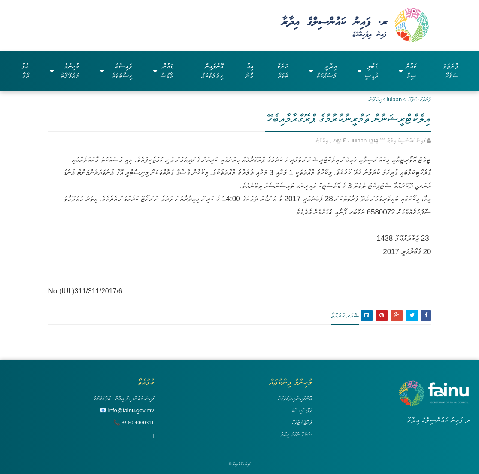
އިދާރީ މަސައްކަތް (323, 71)
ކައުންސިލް (407, 71)
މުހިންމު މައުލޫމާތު (64, 71)
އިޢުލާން (375, 99)
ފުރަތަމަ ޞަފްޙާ (420, 99)
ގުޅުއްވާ (25, 71)
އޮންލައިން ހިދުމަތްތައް (212, 71)
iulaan (394, 99)
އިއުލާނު (249, 71)
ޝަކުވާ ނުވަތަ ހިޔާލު (296, 434)
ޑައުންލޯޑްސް (163, 71)
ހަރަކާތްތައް (282, 71)
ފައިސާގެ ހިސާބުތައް (116, 71)
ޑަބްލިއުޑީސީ (368, 71)
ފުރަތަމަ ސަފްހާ (450, 71)
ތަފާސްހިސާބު (301, 410)
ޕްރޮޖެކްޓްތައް (302, 422)
